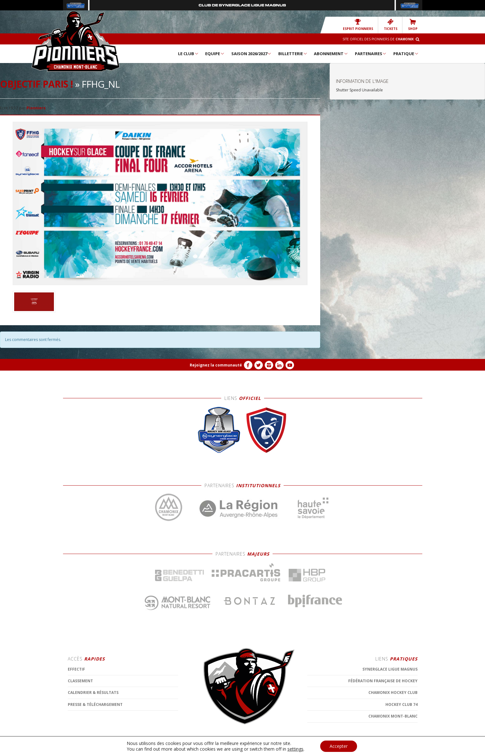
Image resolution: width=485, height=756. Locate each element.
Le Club (188, 53)
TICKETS (390, 25)
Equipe (215, 53)
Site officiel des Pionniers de (378, 39)
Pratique (406, 53)
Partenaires (371, 53)
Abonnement (331, 53)
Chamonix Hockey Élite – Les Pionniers (75, 41)
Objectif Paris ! (36, 84)
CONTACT (211, 749)
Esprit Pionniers (358, 25)
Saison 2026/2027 (251, 53)
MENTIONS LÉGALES (182, 749)
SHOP (413, 25)
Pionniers (36, 108)
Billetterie (293, 53)
